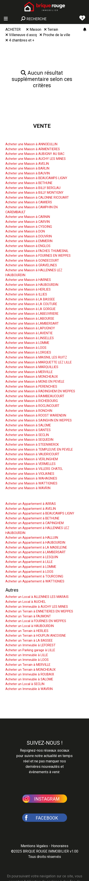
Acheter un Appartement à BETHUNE (32, 518)
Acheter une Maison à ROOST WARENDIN (35, 415)
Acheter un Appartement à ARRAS (30, 504)
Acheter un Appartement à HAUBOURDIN (35, 543)
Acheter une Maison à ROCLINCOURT (32, 406)
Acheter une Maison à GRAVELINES (31, 265)
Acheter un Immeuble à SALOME (29, 679)
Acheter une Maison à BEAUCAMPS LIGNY (36, 178)
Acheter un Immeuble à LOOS (27, 660)
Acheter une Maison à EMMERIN (28, 241)
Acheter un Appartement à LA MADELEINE (36, 547)
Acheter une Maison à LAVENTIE (29, 333)
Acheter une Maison (25, 137)
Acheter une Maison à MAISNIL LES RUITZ (36, 357)
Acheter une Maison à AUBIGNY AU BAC (34, 154)
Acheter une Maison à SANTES (28, 430)
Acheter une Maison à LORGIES (28, 352)
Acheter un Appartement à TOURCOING (34, 576)
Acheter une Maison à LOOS (25, 348)
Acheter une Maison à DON (25, 231)
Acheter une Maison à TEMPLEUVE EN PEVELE (39, 449)
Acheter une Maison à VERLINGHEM (31, 459)
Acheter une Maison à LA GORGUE (30, 309)
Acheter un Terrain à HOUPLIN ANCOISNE (35, 636)
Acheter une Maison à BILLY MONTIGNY (34, 193)
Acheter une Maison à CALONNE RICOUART (37, 198)
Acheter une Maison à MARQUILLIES (31, 367)
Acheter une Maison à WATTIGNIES (31, 483)
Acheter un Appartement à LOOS (29, 572)
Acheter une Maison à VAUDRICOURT (32, 454)
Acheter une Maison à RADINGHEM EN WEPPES (40, 391)
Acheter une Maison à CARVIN (27, 222)
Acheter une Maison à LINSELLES (29, 338)
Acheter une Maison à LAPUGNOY (30, 328)
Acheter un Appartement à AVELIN (30, 509)
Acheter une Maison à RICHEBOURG (31, 401)
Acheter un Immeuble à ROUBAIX (29, 674)
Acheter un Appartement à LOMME (30, 567)
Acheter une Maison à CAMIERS (28, 202)
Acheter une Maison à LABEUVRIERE (32, 314)
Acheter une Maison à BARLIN (27, 168)
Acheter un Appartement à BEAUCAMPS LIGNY (39, 513)
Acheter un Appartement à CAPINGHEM (34, 523)
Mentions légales (34, 846)
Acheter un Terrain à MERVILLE (27, 665)
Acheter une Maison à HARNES (28, 280)
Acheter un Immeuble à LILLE (26, 655)
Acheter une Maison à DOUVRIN (28, 236)
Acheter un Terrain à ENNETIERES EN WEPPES (39, 611)
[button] (44, 798)
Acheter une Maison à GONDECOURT (32, 261)
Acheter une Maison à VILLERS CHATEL (34, 469)
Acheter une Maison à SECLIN (27, 435)
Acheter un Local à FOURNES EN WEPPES (35, 621)
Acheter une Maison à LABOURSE (29, 319)
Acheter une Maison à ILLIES (26, 294)
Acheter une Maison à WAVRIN (27, 488)
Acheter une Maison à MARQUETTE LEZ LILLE (38, 362)
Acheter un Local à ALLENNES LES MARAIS (37, 597)
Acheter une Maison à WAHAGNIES (31, 478)
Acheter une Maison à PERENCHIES (31, 386)
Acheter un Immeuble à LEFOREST (30, 645)
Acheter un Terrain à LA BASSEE (29, 640)
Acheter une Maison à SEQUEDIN (29, 440)
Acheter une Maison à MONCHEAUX (31, 377)
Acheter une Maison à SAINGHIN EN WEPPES (38, 420)
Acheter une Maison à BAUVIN (27, 173)
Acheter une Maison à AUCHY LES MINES (35, 159)
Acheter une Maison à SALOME (28, 425)
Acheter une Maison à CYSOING (28, 227)
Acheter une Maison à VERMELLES (30, 464)
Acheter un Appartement (29, 497)
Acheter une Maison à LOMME (27, 343)
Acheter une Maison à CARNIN (27, 217)
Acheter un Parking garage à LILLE (30, 650)
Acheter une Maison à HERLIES (28, 289)
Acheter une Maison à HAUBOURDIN (31, 285)
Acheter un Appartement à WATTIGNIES (34, 581)
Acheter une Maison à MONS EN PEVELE (34, 382)
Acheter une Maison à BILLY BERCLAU (33, 188)
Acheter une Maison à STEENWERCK (32, 445)
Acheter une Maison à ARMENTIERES (32, 149)
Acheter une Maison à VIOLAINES (29, 474)
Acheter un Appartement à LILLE (29, 562)
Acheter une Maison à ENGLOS (27, 246)
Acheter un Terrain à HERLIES (26, 631)
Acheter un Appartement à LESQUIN (31, 557)
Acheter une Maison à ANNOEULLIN (31, 144)
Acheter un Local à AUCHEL (25, 602)
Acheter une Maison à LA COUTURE (31, 304)
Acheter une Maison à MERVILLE (29, 372)
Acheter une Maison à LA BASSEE (30, 299)
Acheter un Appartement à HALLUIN (31, 538)
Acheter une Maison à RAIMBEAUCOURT (34, 396)
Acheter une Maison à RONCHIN (28, 411)
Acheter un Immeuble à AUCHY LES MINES (36, 607)
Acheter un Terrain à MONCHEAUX (30, 670)
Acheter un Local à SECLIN (24, 684)
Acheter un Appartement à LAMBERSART (35, 552)
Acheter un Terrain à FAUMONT (28, 616)
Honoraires (59, 846)
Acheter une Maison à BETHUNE (28, 183)
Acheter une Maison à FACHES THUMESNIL (36, 251)
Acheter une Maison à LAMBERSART (32, 323)
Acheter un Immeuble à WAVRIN (29, 689)
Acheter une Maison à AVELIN (27, 164)
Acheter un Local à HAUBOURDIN (29, 626)
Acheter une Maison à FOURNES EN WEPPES (38, 256)
